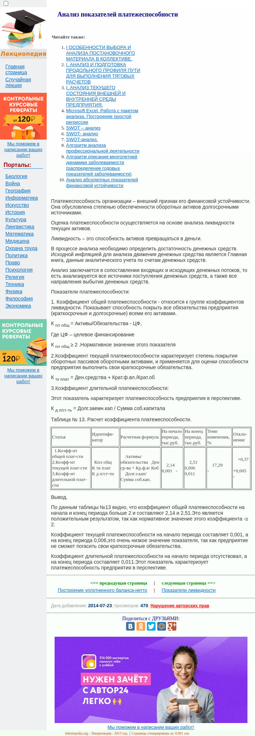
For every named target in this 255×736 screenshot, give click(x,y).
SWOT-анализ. (82, 139)
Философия (19, 298)
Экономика (18, 306)
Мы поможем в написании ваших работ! (23, 149)
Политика (16, 255)
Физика (13, 291)
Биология (16, 176)
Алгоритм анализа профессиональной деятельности (102, 148)
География (18, 191)
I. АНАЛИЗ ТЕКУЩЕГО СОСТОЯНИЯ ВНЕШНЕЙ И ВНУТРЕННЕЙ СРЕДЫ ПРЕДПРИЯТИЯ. (95, 96)
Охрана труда (21, 248)
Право (12, 262)
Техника (14, 284)
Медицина (17, 241)
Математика (19, 234)
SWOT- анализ (82, 133)
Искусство (17, 205)
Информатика (21, 198)
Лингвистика (19, 227)
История (15, 212)
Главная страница (16, 69)
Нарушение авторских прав (179, 605)
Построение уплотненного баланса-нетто (102, 590)
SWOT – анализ (83, 128)
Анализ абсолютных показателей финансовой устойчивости (102, 182)
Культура (15, 219)
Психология (19, 270)
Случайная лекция (18, 82)
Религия (14, 277)
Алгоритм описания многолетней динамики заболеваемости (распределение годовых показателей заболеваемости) (101, 165)
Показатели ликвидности (188, 590)
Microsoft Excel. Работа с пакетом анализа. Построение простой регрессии (102, 116)
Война (12, 183)
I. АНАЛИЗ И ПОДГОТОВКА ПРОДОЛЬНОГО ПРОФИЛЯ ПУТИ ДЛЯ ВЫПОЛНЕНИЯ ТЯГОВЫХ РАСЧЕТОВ (103, 73)
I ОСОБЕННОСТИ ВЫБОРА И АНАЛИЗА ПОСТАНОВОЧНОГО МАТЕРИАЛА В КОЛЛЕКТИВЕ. (100, 53)
